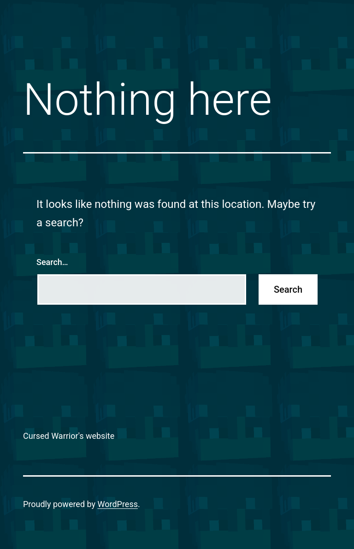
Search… (52, 262)
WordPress (118, 504)
